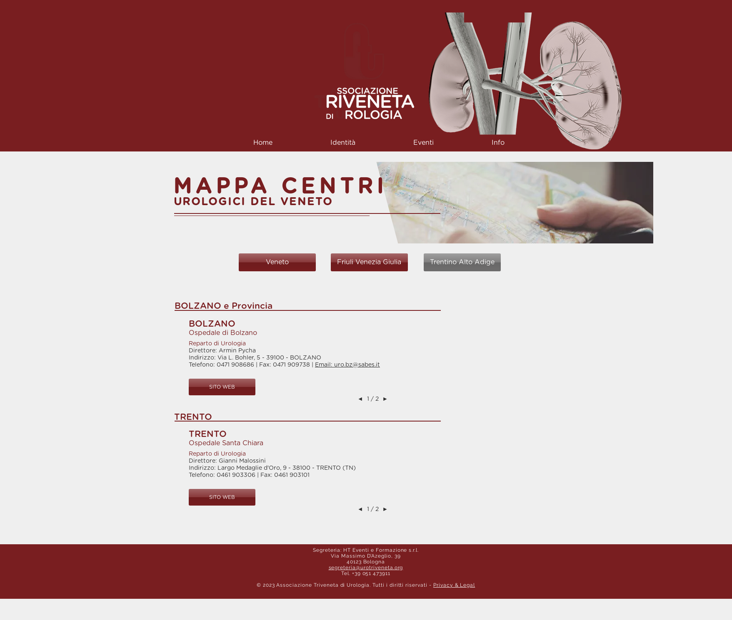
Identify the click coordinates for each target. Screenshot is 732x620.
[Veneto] (277, 262)
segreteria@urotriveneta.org (366, 567)
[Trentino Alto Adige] (462, 262)
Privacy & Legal (454, 585)
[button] (343, 143)
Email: (324, 365)
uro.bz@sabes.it (357, 365)
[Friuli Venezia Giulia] (369, 262)
